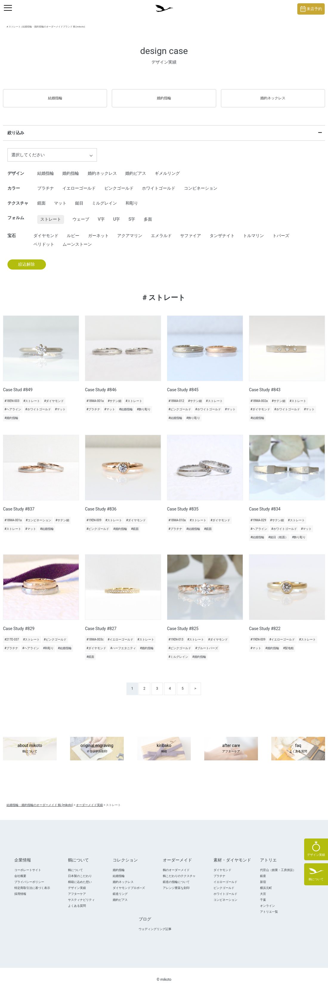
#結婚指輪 (126, 404)
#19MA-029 (258, 515)
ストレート (50, 214)
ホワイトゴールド (158, 183)
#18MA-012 (176, 396)
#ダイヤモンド (54, 396)
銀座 (263, 871)
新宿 (263, 877)
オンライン (267, 901)
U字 (116, 214)
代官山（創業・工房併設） (278, 865)
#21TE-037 (11, 635)
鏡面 (41, 198)
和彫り (132, 198)
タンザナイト (222, 230)
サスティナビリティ (81, 895)
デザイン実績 (77, 883)
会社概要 (20, 871)
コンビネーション (200, 183)
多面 (148, 214)
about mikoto (30, 744)
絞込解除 (26, 259)
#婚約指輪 (11, 413)
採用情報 (20, 889)
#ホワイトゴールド (38, 404)
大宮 (263, 889)
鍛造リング (120, 889)
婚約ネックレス (272, 95)
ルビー (73, 230)
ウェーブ (80, 214)
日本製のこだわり (80, 871)
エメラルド (161, 230)
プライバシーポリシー (29, 877)
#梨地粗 (288, 643)
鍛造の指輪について (176, 877)
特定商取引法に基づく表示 (32, 883)
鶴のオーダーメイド (176, 865)
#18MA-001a (95, 396)
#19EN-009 (93, 515)
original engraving (97, 744)
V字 (101, 214)
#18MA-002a (259, 396)
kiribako (164, 744)
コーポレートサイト (27, 865)
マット (60, 198)
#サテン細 (114, 396)
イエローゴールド (79, 183)
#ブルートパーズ (206, 643)
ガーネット (98, 230)
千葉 (263, 895)
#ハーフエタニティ (123, 643)
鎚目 (79, 198)
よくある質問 (77, 901)
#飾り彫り (144, 404)
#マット (60, 404)
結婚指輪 (55, 95)
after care (231, 744)
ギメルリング (167, 168)
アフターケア (77, 889)
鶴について (75, 865)
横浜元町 (266, 883)
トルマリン (253, 230)
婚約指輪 (164, 95)
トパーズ (281, 230)
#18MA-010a (177, 515)
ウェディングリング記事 (155, 924)
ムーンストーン (77, 239)
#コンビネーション (38, 515)
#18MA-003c (95, 635)
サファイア (190, 230)
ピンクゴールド (119, 183)
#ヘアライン (12, 404)
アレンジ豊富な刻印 (176, 883)
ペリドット (43, 239)
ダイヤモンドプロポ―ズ (129, 883)
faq (298, 744)
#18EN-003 (11, 396)
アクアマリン (129, 230)
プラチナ (45, 183)
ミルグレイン (104, 198)
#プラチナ (93, 404)
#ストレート (31, 396)
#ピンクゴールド (179, 404)
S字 (132, 214)
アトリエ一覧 (269, 907)
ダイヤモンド (45, 230)
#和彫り (48, 643)
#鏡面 (135, 524)
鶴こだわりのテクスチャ (179, 871)
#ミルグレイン (178, 652)
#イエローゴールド (120, 635)
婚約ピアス (135, 168)
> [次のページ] (195, 684)
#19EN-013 (175, 635)
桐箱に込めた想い (80, 877)
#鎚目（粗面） (278, 532)
